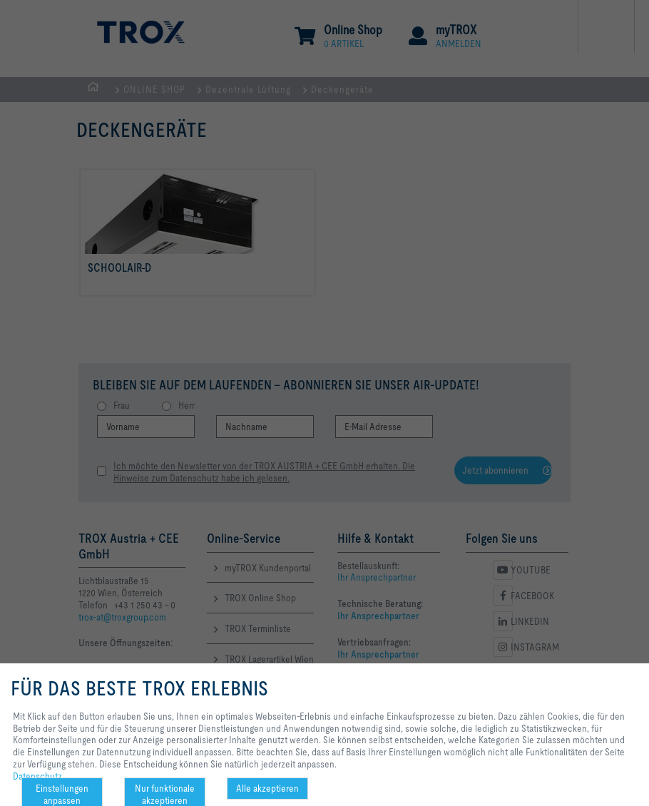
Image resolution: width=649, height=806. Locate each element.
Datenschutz (37, 776)
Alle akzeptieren (267, 788)
